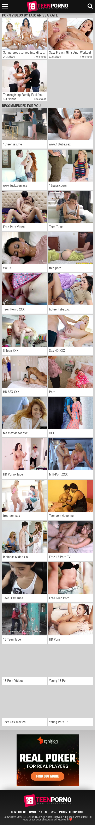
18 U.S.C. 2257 (48, 812)
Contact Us (18, 812)
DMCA (32, 812)
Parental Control (71, 812)
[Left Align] (6, 6)
